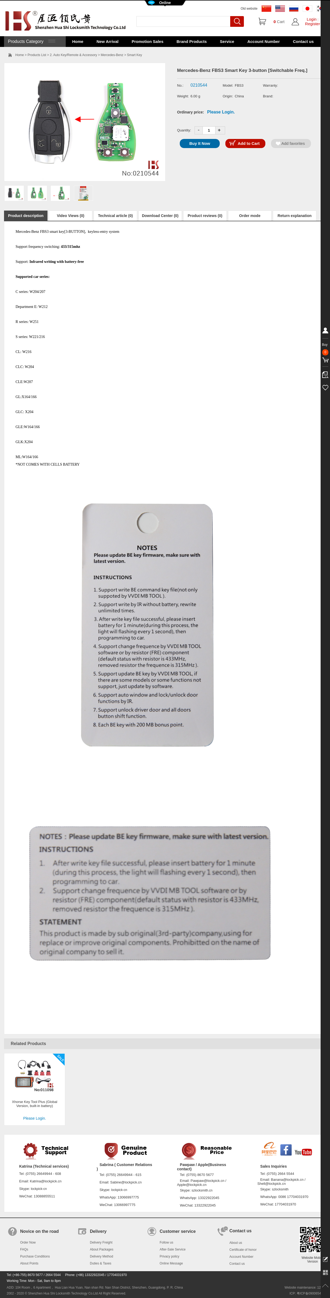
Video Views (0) (70, 216)
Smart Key (134, 55)
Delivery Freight (101, 1242)
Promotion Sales (147, 41)
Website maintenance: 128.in (305, 1287)
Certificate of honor (242, 1250)
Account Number (263, 41)
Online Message (171, 1263)
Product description (25, 216)
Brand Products (192, 41)
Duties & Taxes (100, 1263)
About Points (29, 1263)
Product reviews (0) (205, 216)
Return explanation (295, 216)
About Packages (101, 1249)
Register (312, 23)
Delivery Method (101, 1256)
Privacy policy (169, 1256)
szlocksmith (280, 1189)
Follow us (166, 1242)
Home (77, 41)
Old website (249, 8)
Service (227, 41)
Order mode (249, 216)
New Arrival (108, 41)
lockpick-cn (39, 1189)
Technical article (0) (115, 216)
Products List (37, 55)
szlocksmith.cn (202, 1190)
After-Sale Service (173, 1249)
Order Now (28, 1242)
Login (312, 19)
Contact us (303, 41)
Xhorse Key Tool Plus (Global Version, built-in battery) (34, 1104)
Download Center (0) (160, 216)
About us (235, 1243)
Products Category (31, 41)
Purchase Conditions (35, 1256)
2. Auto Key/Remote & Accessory (73, 55)
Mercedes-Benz (112, 55)
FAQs (24, 1249)
